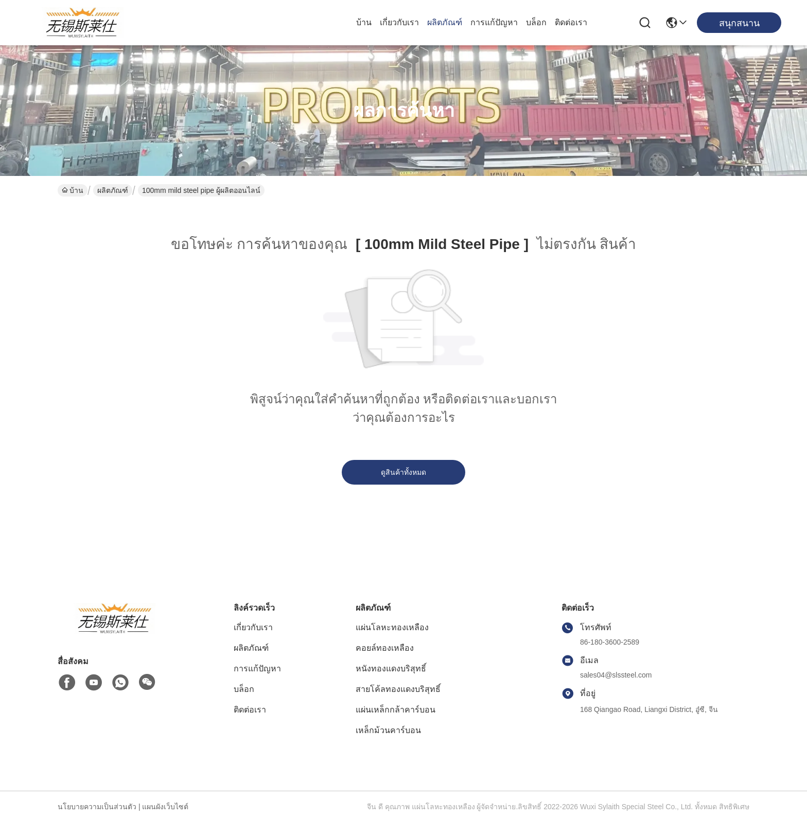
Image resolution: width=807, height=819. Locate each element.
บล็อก (536, 22)
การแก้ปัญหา (494, 22)
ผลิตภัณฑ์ (444, 22)
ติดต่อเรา (571, 22)
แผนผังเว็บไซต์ (165, 807)
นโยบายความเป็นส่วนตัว (97, 807)
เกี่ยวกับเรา (399, 22)
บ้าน (364, 22)
